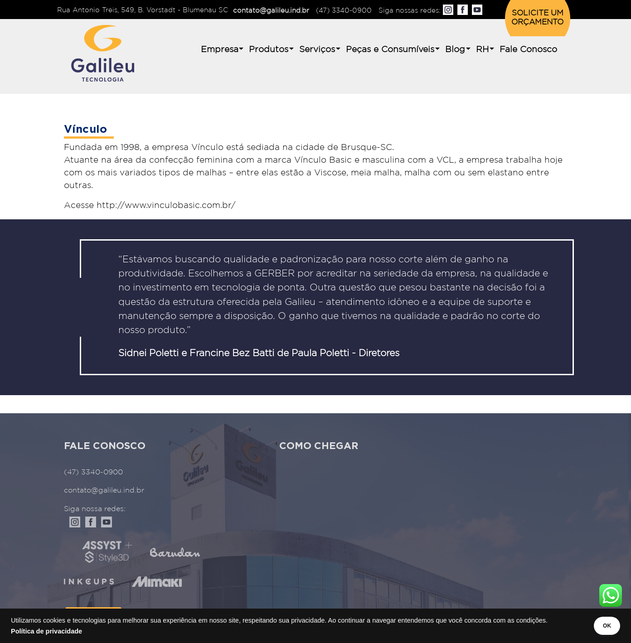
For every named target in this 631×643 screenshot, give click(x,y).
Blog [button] (455, 49)
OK (600, 626)
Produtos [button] (268, 49)
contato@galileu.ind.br (271, 11)
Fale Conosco (528, 49)
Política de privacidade (46, 631)
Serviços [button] (317, 49)
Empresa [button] (219, 49)
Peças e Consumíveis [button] (390, 49)
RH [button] (482, 49)
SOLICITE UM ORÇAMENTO (537, 18)
